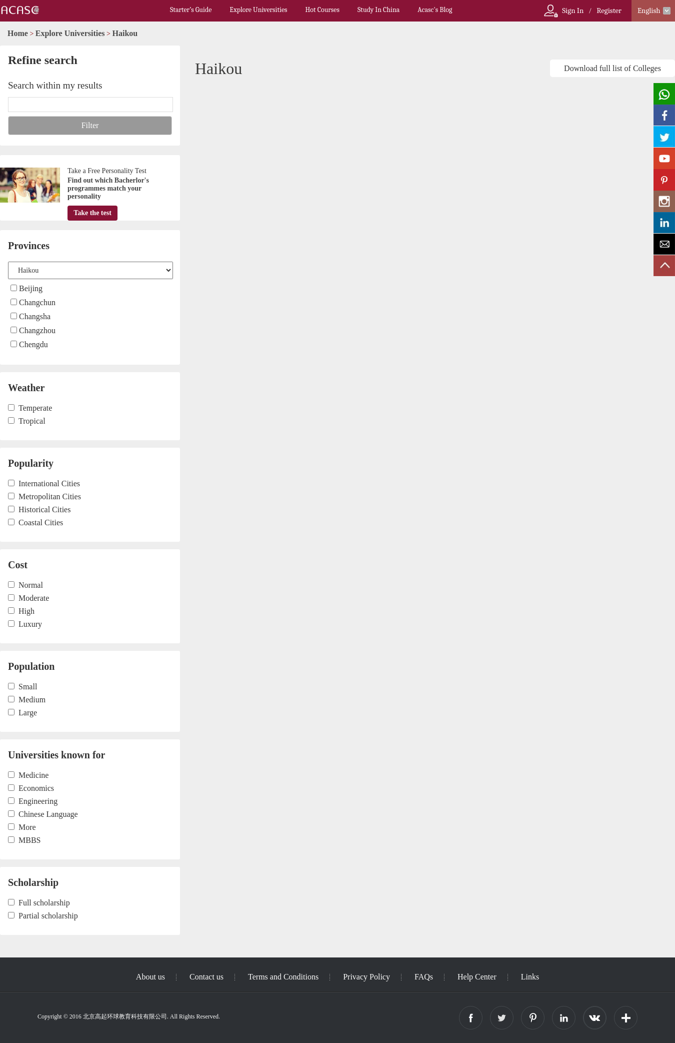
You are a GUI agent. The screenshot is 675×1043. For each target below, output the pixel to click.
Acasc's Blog (435, 10)
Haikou (125, 33)
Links (530, 976)
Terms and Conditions (283, 976)
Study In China (379, 10)
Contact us (207, 976)
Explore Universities (258, 10)
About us (150, 976)
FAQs (423, 976)
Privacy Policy (366, 976)
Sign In (573, 10)
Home (18, 33)
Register (609, 10)
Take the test (93, 213)
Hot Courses (323, 10)
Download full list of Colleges (612, 68)
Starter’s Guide (191, 10)
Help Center (477, 976)
